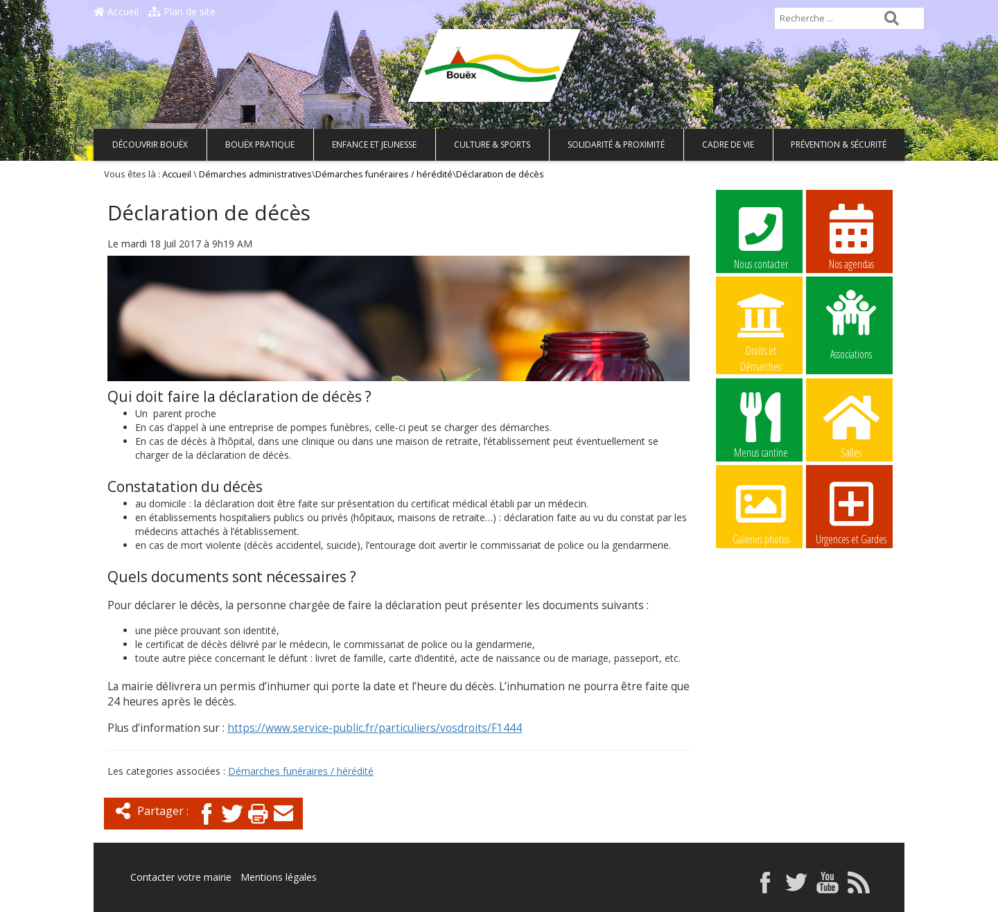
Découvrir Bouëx (150, 144)
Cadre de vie (728, 144)
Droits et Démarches (761, 324)
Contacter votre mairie (180, 877)
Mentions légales (278, 877)
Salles (851, 424)
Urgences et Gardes (851, 511)
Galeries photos (761, 511)
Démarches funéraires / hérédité (384, 174)
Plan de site (182, 11)
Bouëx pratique (260, 144)
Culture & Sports (492, 144)
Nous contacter (761, 236)
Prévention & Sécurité (838, 144)
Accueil (116, 11)
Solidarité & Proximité (616, 144)
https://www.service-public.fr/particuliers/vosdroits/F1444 (374, 728)
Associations (851, 324)
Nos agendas (851, 236)
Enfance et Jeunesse (374, 144)
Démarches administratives (255, 174)
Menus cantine (761, 424)
